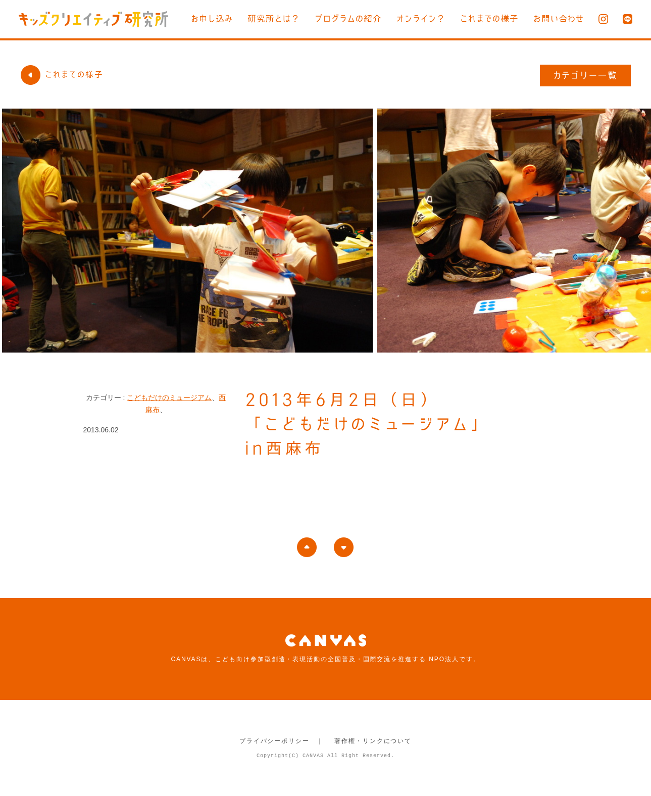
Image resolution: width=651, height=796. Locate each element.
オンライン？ (420, 18)
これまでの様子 (489, 18)
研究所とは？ (273, 18)
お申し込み (212, 18)
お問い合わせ (558, 18)
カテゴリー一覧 (585, 75)
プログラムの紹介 (348, 18)
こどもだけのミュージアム (169, 397)
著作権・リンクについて (373, 740)
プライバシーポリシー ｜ (281, 740)
